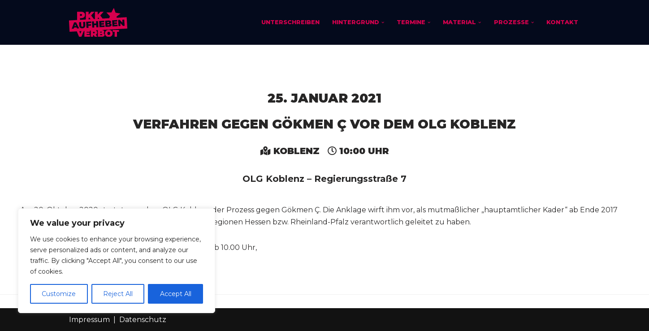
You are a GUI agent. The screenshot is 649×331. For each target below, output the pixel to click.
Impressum (89, 319)
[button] (382, 22)
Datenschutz (142, 319)
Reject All (118, 294)
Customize (59, 294)
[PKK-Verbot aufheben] (98, 22)
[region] (116, 260)
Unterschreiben (290, 22)
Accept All (175, 294)
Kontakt (562, 22)
